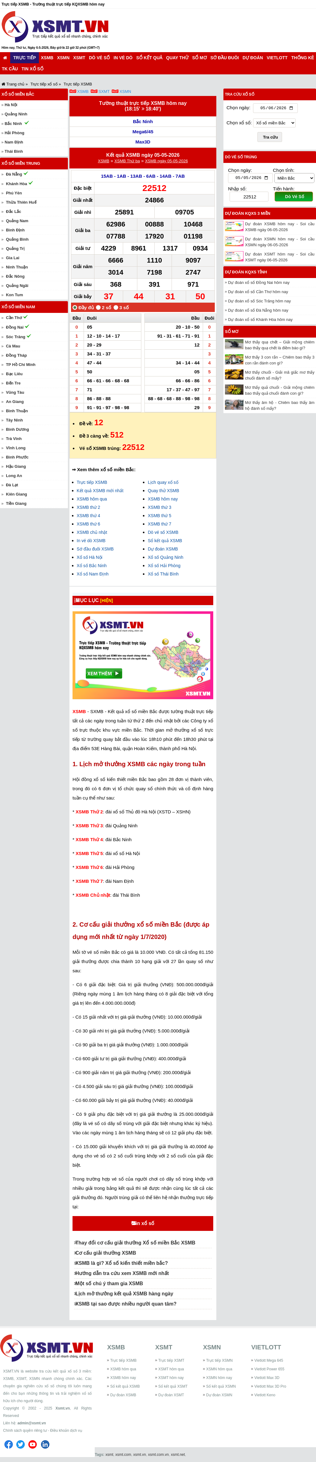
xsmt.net (178, 1454)
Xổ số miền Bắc (18, 94)
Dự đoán (253, 57)
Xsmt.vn (63, 1408)
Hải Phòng (14, 133)
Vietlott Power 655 (269, 1369)
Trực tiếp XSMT (171, 1360)
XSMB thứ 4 (88, 515)
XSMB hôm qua (92, 498)
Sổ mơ (199, 57)
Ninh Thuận (17, 267)
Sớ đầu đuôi (224, 57)
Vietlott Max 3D (266, 1378)
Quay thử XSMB (163, 490)
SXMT (104, 91)
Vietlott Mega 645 (268, 1360)
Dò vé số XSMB (163, 532)
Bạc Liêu (14, 374)
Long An (14, 475)
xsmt (109, 1454)
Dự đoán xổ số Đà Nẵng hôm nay (258, 311)
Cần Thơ (14, 317)
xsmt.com (123, 1454)
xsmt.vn (139, 1454)
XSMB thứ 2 (88, 507)
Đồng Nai (14, 327)
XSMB (47, 57)
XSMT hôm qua (171, 1369)
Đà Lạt (12, 485)
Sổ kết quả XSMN (221, 1386)
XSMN (63, 57)
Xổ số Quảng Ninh (165, 557)
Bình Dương (17, 429)
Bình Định (15, 230)
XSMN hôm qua (219, 1369)
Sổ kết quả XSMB (165, 540)
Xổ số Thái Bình (163, 573)
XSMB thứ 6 (88, 523)
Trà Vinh (14, 438)
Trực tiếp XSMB (92, 482)
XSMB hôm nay (163, 498)
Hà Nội (11, 104)
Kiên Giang (16, 494)
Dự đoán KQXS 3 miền (247, 215)
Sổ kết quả (149, 57)
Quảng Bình (17, 239)
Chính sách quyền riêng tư (25, 1430)
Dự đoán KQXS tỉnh (246, 273)
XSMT (79, 57)
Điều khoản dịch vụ (66, 1430)
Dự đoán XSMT (171, 1395)
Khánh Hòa (16, 183)
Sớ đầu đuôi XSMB (95, 548)
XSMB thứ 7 (159, 523)
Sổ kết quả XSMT (173, 1386)
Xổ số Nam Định (93, 573)
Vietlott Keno (264, 1395)
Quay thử (177, 57)
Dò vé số (99, 57)
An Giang (15, 401)
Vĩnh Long (16, 448)
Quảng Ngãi (17, 285)
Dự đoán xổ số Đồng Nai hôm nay (258, 284)
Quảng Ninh (16, 114)
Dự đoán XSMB (163, 548)
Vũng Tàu (15, 392)
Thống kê (302, 57)
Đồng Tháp (16, 355)
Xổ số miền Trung (21, 163)
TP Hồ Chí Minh (20, 364)
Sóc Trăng (15, 336)
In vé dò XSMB (91, 540)
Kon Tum (14, 295)
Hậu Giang (16, 466)
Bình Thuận (17, 411)
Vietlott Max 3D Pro (270, 1386)
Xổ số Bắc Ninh (92, 565)
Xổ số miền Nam (18, 307)
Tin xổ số (33, 68)
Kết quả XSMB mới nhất (100, 490)
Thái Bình (14, 151)
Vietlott (277, 57)
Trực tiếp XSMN (219, 1360)
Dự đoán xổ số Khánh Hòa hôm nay (260, 321)
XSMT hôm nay (171, 1378)
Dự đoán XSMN (219, 1395)
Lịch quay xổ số (163, 482)
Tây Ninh (14, 420)
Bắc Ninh (143, 121)
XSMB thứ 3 (159, 507)
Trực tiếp (24, 57)
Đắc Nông (15, 276)
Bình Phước (17, 457)
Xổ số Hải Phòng (164, 565)
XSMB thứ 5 (159, 515)
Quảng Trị (15, 248)
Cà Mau (13, 346)
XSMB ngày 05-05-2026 (166, 161)
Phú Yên (14, 193)
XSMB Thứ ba (127, 161)
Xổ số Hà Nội (89, 557)
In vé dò (123, 57)
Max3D (142, 141)
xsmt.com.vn (158, 1454)
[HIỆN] (111, 600)
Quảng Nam (17, 220)
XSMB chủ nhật (92, 532)
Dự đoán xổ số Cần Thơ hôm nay (258, 293)
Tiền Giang (16, 503)
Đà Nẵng (14, 174)
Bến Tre (13, 383)
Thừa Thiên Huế (21, 202)
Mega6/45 (142, 131)
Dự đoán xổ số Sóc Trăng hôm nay (259, 302)
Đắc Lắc (13, 211)
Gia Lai (12, 257)
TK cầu (10, 68)
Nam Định (14, 142)
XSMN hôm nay (219, 1378)
